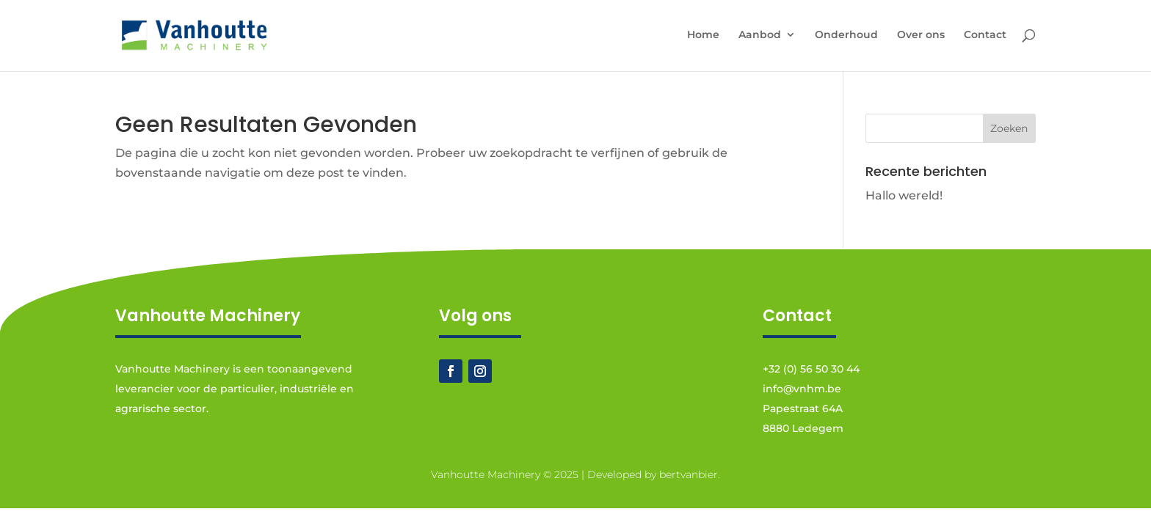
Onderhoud (846, 35)
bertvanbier (688, 474)
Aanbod (759, 35)
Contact (985, 35)
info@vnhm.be (802, 388)
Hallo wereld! (904, 195)
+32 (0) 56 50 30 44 (811, 368)
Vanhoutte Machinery (485, 474)
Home (703, 35)
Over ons (921, 35)
